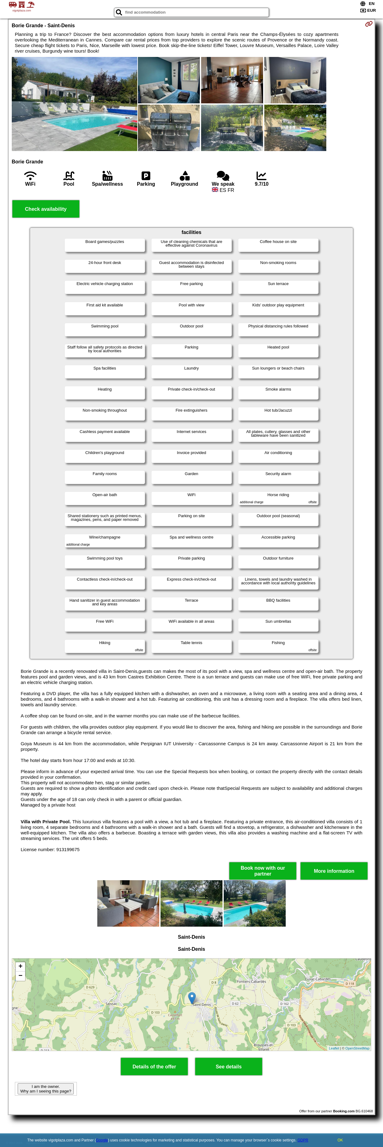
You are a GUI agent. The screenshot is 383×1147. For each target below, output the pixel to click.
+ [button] (21, 967)
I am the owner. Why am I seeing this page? (45, 1088)
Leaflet (334, 1048)
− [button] (21, 976)
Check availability (46, 209)
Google (102, 1140)
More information (334, 871)
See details (229, 1066)
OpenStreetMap (358, 1048)
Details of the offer (154, 1066)
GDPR (302, 1140)
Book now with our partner (263, 870)
